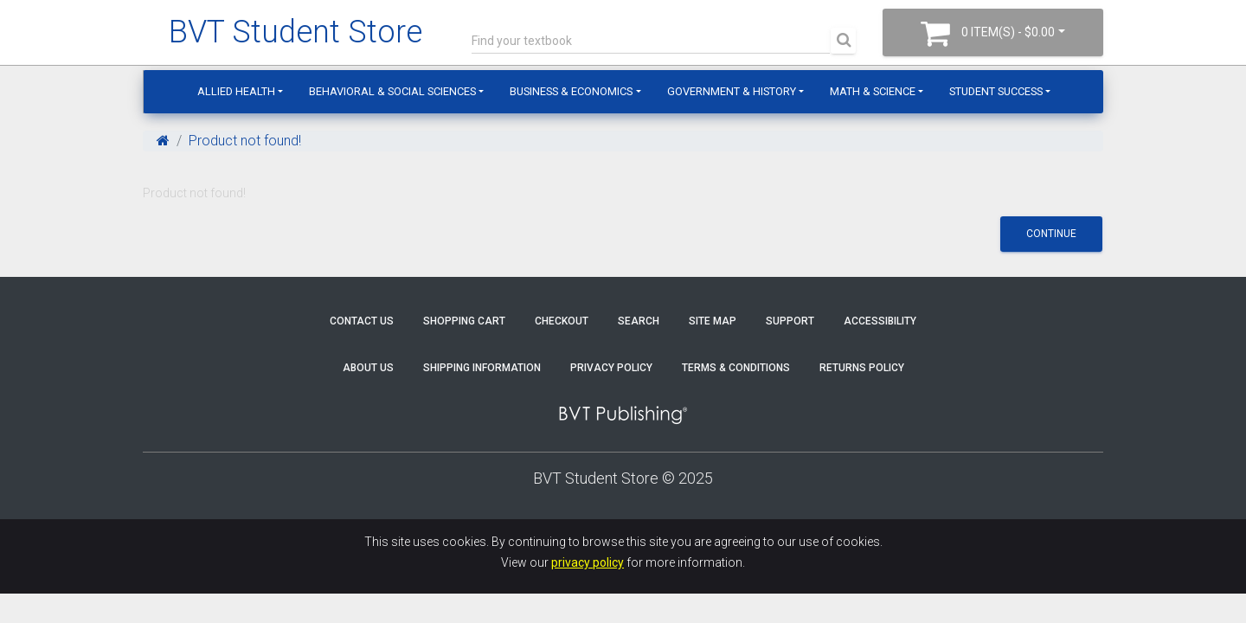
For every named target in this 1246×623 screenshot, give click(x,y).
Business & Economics (571, 91)
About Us (368, 368)
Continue (1051, 234)
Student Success (996, 91)
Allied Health (236, 91)
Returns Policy (861, 368)
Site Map (712, 321)
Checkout (561, 321)
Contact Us (362, 321)
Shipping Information (482, 368)
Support (790, 321)
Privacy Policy (611, 368)
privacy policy (587, 562)
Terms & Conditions (736, 368)
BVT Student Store (295, 32)
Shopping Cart (464, 321)
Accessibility (880, 321)
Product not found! (245, 140)
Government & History (731, 91)
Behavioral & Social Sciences (392, 91)
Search (638, 321)
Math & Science (872, 91)
